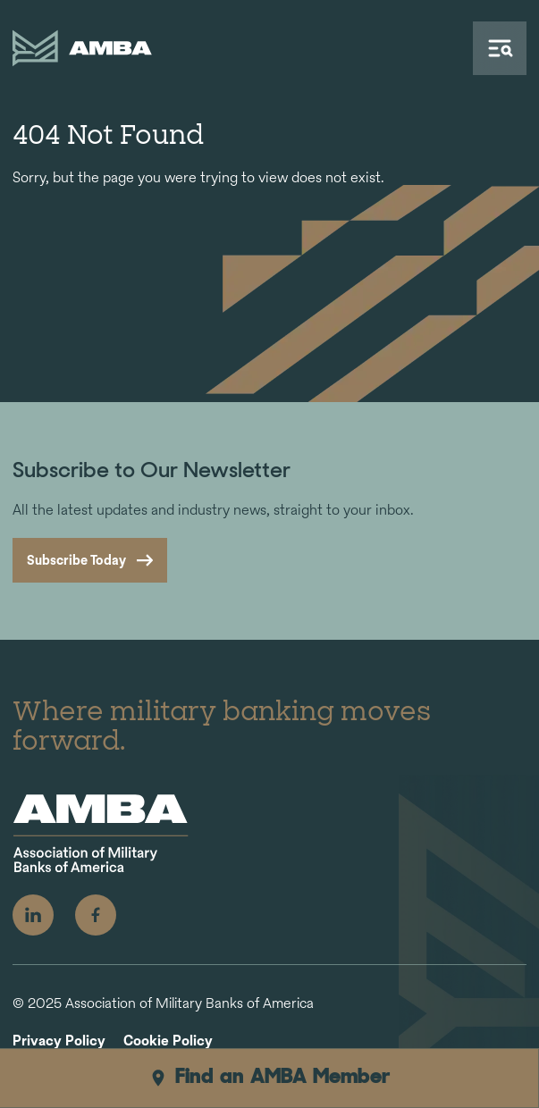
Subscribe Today (76, 559)
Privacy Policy (59, 1041)
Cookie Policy (168, 1041)
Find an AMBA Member (269, 1077)
